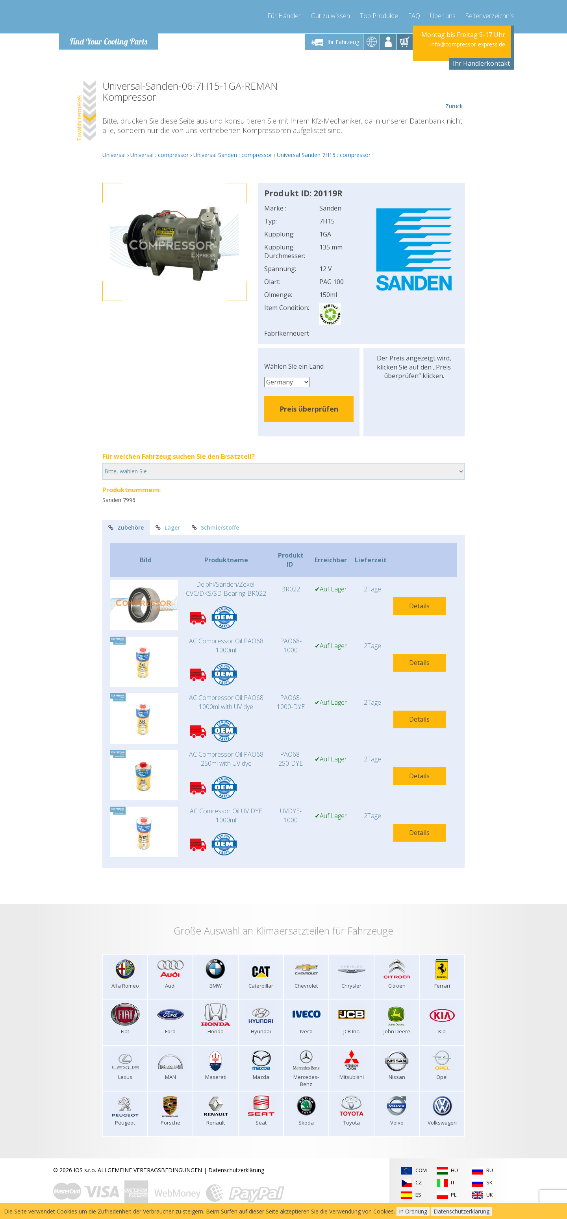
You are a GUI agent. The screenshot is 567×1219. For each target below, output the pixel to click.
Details (419, 606)
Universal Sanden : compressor (232, 155)
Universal (114, 155)
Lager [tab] (168, 527)
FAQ (414, 16)
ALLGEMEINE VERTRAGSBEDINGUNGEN (150, 1170)
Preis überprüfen (309, 409)
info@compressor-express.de (467, 44)
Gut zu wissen (330, 16)
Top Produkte (379, 16)
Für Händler (284, 16)
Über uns (443, 16)
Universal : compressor (159, 155)
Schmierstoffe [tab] (215, 527)
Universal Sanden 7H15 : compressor (324, 155)
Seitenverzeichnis (489, 16)
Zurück (454, 95)
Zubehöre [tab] (126, 527)
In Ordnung (413, 1211)
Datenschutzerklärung (236, 1170)
